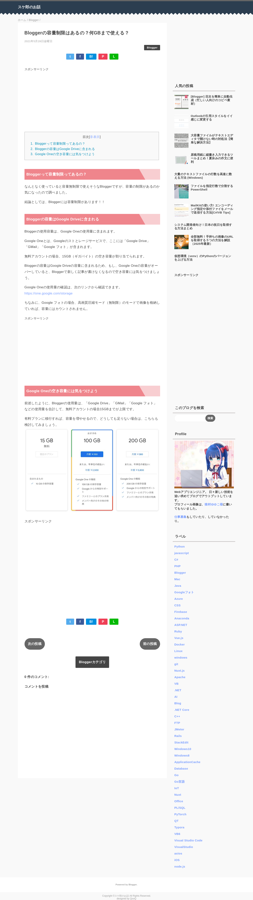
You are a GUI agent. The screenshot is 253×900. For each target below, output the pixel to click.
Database (181, 768)
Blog (177, 703)
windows (180, 657)
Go (176, 775)
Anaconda (181, 618)
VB (176, 683)
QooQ (133, 898)
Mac (177, 579)
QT (176, 820)
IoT (176, 788)
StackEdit (181, 742)
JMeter (179, 729)
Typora (179, 827)
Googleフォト (184, 592)
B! (91, 56)
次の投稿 (35, 644)
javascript (181, 553)
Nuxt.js (179, 670)
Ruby (178, 631)
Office (178, 801)
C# (176, 559)
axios (178, 853)
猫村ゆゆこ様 (214, 504)
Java (177, 585)
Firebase (180, 611)
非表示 (95, 137)
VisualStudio (183, 847)
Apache (179, 677)
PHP (177, 566)
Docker (179, 644)
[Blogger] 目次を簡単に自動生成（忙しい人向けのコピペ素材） (212, 100)
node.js (179, 866)
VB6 (177, 833)
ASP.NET (180, 625)
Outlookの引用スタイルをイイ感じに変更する (212, 117)
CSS (177, 605)
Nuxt (177, 794)
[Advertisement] (92, 100)
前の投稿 (150, 644)
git (176, 664)
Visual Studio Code (188, 840)
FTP (177, 722)
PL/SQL (179, 807)
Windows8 (182, 755)
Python (179, 546)
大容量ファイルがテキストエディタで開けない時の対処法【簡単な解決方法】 (212, 139)
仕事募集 (180, 516)
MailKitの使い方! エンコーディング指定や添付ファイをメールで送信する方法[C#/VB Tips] (212, 209)
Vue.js (178, 638)
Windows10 (182, 749)
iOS (177, 860)
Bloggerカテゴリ (92, 662)
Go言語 (179, 781)
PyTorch (180, 814)
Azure (178, 598)
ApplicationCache (187, 762)
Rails (178, 736)
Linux (178, 651)
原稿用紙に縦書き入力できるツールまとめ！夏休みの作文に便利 (212, 158)
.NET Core (181, 709)
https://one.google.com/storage (49, 293)
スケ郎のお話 (29, 7)
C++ (177, 716)
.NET (177, 690)
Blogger (152, 47)
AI (175, 696)
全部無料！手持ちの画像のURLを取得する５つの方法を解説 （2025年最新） (212, 240)
